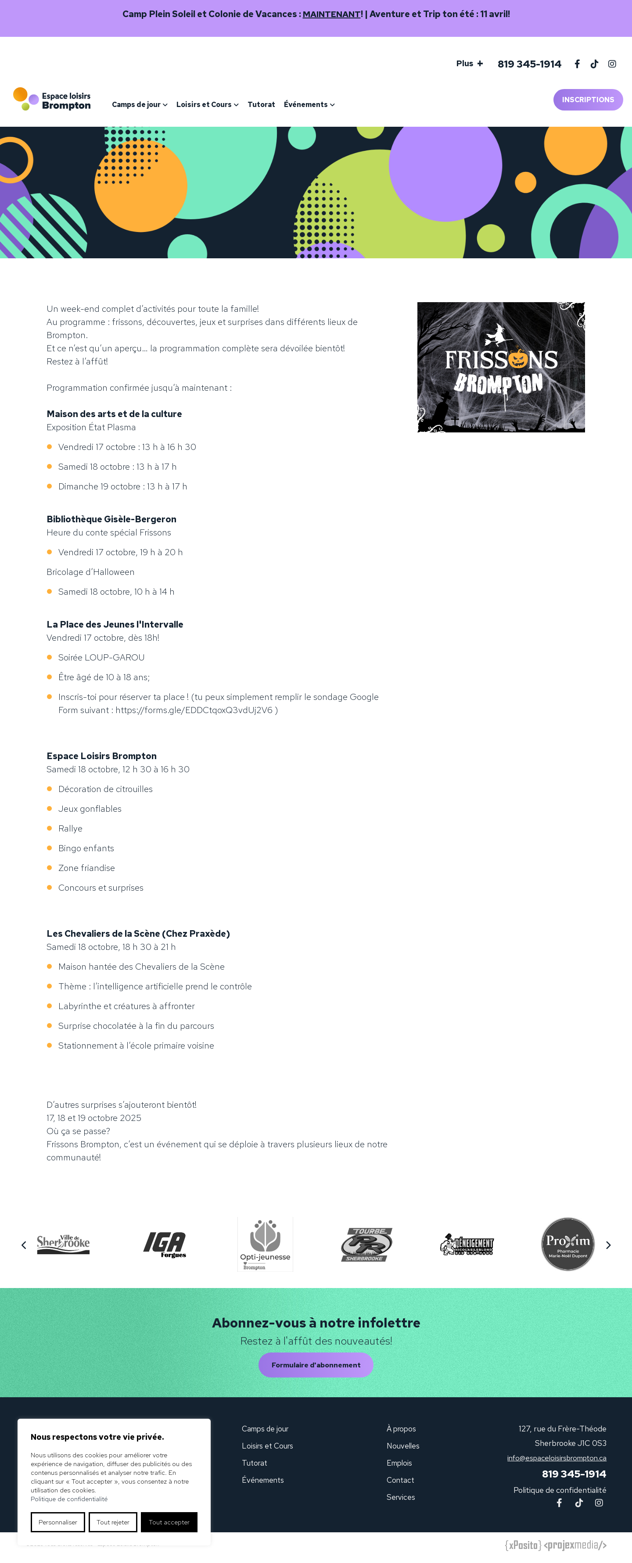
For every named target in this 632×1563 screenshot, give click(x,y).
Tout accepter (169, 1522)
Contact (400, 1483)
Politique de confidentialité (560, 1494)
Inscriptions (588, 99)
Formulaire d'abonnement (316, 1367)
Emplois (399, 1466)
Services (400, 1500)
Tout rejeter (113, 1522)
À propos (401, 1432)
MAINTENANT (331, 14)
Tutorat (271, 104)
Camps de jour (146, 104)
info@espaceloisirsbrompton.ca (552, 1461)
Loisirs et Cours (214, 104)
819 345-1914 (527, 64)
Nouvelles (403, 1449)
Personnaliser (58, 1522)
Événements (316, 104)
